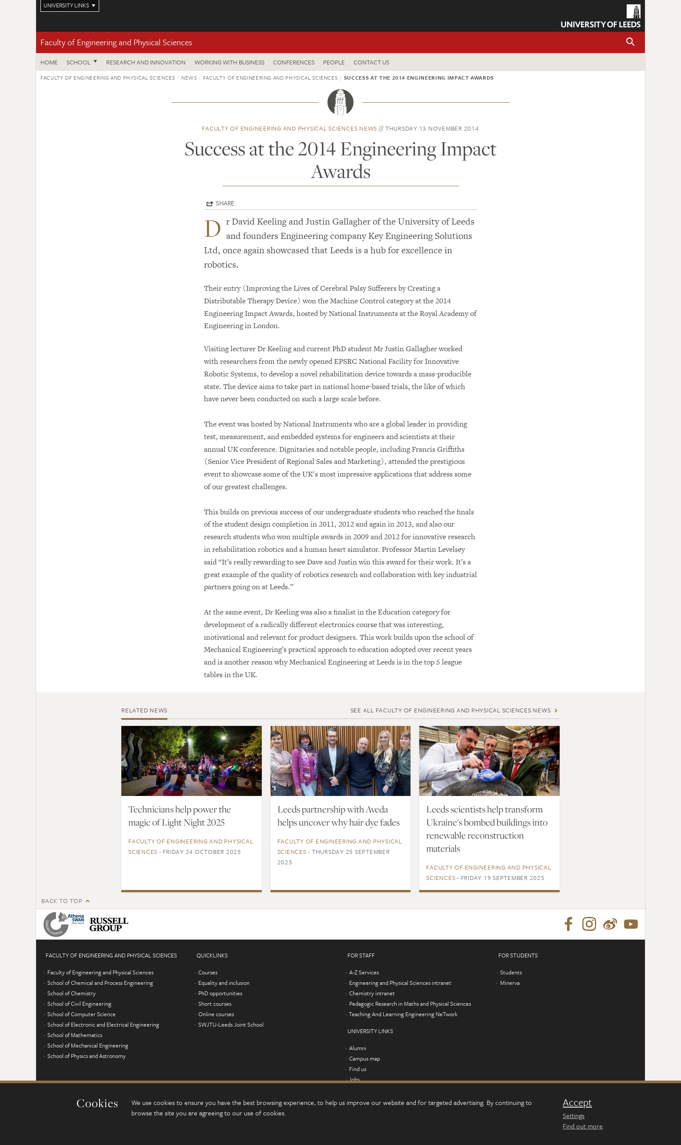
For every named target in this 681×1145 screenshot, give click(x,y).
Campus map (364, 1058)
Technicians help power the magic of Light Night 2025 (179, 816)
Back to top (61, 900)
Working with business (229, 62)
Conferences (293, 62)
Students (511, 972)
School (78, 62)
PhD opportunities (220, 993)
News (189, 77)
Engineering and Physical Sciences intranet (400, 982)
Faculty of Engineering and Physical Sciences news (289, 128)
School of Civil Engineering (79, 1003)
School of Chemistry (71, 993)
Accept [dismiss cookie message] (577, 1102)
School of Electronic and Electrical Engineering (103, 1024)
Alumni (357, 1048)
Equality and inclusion (224, 982)
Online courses (216, 1014)
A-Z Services (364, 972)
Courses (207, 972)
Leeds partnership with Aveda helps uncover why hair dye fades (338, 816)
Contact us (371, 62)
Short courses (214, 1003)
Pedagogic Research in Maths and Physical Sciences (410, 1003)
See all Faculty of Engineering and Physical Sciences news (451, 710)
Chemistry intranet (372, 993)
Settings (573, 1115)
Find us (357, 1068)
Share (225, 203)
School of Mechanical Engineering (87, 1045)
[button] (631, 42)
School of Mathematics (74, 1035)
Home (49, 62)
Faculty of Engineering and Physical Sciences (116, 42)
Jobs (354, 1079)
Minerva (510, 982)
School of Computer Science (81, 1014)
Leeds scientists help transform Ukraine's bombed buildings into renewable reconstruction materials (486, 829)
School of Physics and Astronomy (86, 1055)
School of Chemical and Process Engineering (100, 982)
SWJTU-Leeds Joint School (231, 1024)
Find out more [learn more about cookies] (583, 1126)
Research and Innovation (146, 62)
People (334, 62)
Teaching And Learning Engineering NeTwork (403, 1014)
